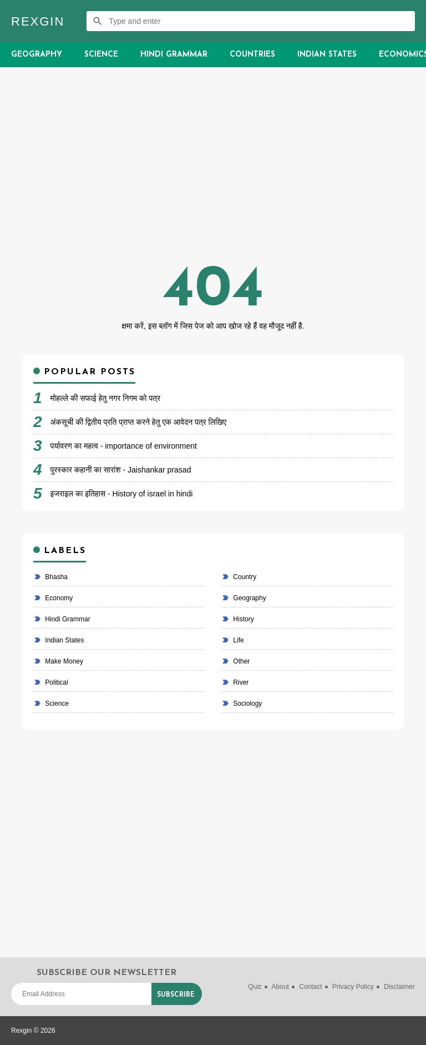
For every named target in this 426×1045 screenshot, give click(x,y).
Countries (252, 55)
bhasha (55, 577)
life (237, 640)
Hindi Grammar (173, 55)
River (239, 682)
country (243, 577)
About (280, 987)
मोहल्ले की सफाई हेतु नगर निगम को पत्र (105, 398)
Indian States (327, 55)
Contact (310, 987)
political (55, 682)
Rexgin (37, 21)
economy (58, 598)
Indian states (63, 640)
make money (63, 661)
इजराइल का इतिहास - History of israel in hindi (121, 493)
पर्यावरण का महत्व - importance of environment (123, 445)
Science (101, 55)
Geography (36, 55)
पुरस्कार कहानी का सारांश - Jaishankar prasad (120, 469)
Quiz (255, 987)
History (242, 619)
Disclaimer (399, 987)
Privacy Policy (353, 987)
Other (240, 661)
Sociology (246, 703)
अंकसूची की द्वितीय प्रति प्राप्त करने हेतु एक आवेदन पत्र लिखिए (138, 422)
